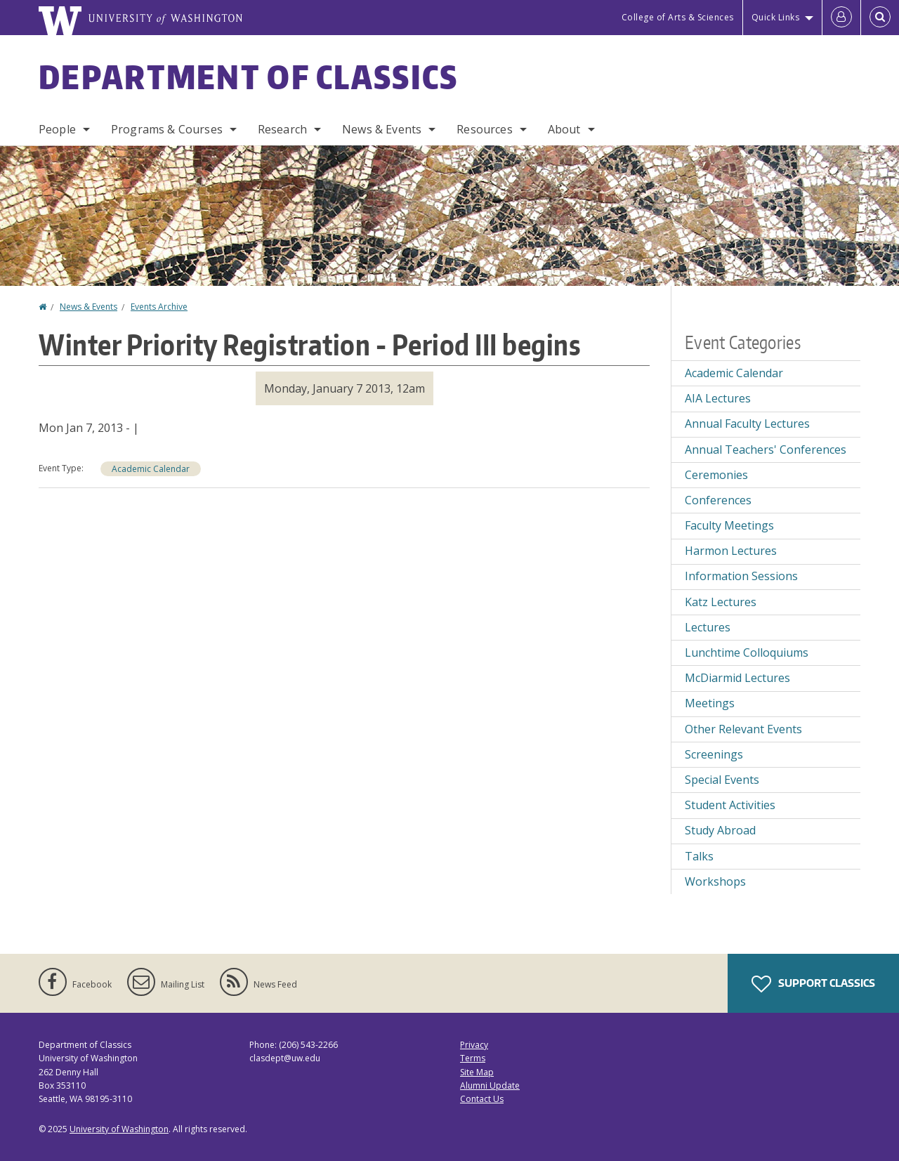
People (57, 129)
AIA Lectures (718, 398)
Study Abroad (720, 830)
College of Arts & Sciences (678, 17)
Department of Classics (249, 76)
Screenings (714, 754)
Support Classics (813, 984)
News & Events (381, 129)
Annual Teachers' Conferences (765, 449)
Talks (699, 856)
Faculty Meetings (729, 525)
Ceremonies (716, 475)
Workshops (715, 881)
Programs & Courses (167, 129)
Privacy (474, 1045)
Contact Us (482, 1099)
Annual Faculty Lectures (747, 423)
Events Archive (159, 307)
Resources (484, 129)
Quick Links (776, 17)
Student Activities (730, 805)
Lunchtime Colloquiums (746, 652)
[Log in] (841, 17)
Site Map (477, 1072)
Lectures (707, 627)
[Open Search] (880, 17)
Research (282, 129)
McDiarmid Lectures (737, 678)
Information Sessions (741, 576)
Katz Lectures (720, 602)
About (564, 129)
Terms (472, 1058)
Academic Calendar (151, 469)
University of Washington (119, 1129)
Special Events (722, 779)
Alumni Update (490, 1085)
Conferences (718, 500)
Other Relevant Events (743, 729)
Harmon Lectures (731, 550)
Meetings (710, 703)
